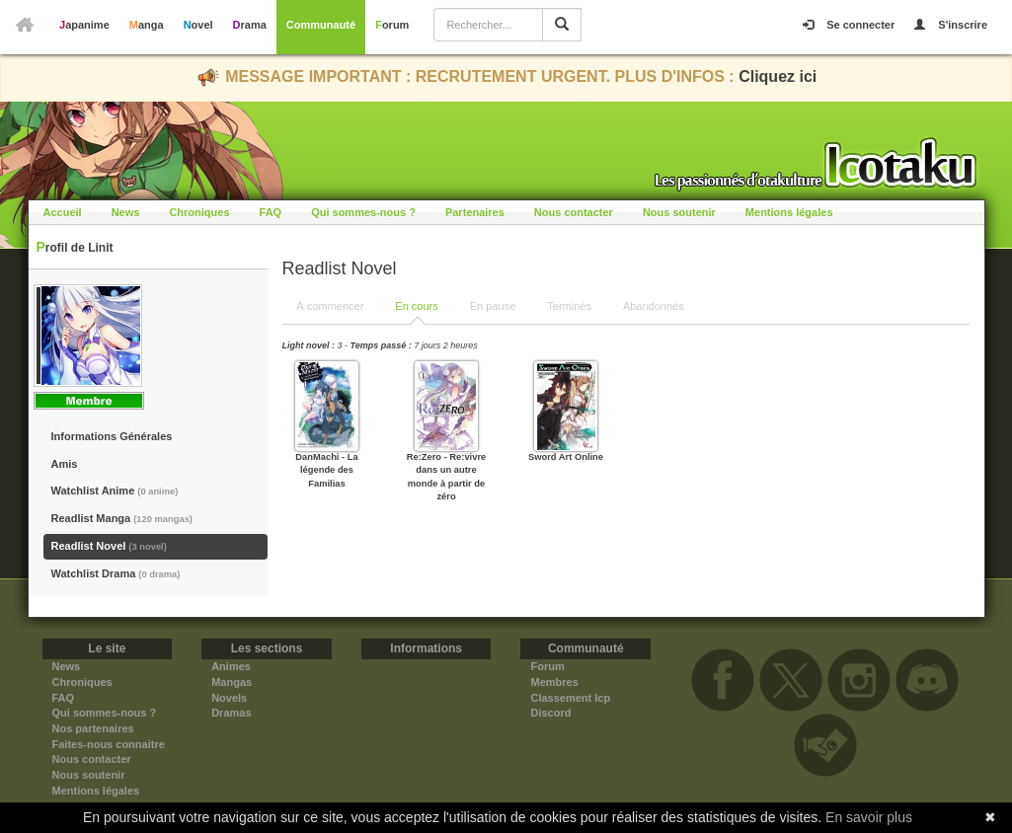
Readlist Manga (122, 518)
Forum (392, 25)
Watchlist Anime (115, 490)
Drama (250, 25)
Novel (198, 25)
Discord (550, 713)
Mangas (231, 682)
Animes (231, 666)
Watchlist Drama (116, 573)
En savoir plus (868, 817)
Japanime (84, 25)
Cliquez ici (778, 76)
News (126, 212)
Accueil (62, 212)
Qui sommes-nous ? (363, 212)
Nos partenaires (93, 728)
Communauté (320, 25)
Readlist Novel (109, 546)
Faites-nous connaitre (108, 744)
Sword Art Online (565, 457)
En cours (416, 306)
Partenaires (475, 212)
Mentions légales (789, 212)
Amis (64, 464)
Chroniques (199, 212)
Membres (554, 682)
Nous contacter (573, 212)
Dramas (231, 713)
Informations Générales (112, 436)
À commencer (330, 306)
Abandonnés (653, 306)
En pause (492, 306)
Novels (229, 698)
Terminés (569, 306)
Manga (146, 25)
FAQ (271, 212)
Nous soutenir (679, 212)
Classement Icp (570, 698)
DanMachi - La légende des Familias (326, 470)
